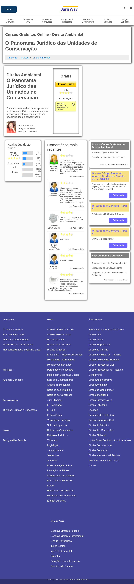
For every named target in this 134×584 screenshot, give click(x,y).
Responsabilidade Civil (101, 420)
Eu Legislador (54, 405)
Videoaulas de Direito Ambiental (107, 268)
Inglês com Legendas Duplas (63, 374)
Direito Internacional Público (104, 455)
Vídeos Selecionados (59, 334)
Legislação (53, 445)
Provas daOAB (28, 20)
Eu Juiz (51, 410)
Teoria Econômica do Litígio (103, 460)
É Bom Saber (54, 415)
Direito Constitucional (100, 445)
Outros (92, 465)
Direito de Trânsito (98, 425)
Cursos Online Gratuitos (60, 329)
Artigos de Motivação (59, 384)
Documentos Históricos (60, 480)
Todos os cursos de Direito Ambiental (109, 263)
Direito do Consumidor (100, 390)
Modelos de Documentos (61, 359)
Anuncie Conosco (13, 379)
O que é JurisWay (13, 329)
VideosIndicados (107, 20)
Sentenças (53, 455)
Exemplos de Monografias (61, 495)
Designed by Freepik (14, 440)
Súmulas (52, 460)
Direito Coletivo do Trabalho (103, 359)
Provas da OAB (55, 339)
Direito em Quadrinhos (59, 465)
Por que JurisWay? (13, 334)
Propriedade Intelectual (101, 415)
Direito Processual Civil (101, 364)
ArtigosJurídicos (125, 20)
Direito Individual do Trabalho (104, 354)
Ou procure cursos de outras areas (113, 164)
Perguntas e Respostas (60, 369)
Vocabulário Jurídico (58, 420)
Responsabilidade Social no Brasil (22, 349)
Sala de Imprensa (57, 425)
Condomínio (95, 374)
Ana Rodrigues (25, 125)
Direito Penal (95, 339)
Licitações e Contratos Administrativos (109, 440)
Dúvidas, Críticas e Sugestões (20, 410)
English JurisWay (56, 500)
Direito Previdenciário (100, 400)
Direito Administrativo (100, 379)
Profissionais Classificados (18, 344)
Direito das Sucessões (100, 430)
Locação (93, 410)
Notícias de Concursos (59, 394)
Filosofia (55, 556)
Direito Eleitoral (96, 435)
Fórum (50, 485)
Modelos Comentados (59, 364)
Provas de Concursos (59, 344)
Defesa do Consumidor (60, 430)
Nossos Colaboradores (16, 339)
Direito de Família (98, 349)
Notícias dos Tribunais (59, 390)
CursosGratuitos (10, 20)
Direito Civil (94, 334)
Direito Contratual (98, 450)
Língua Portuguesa (61, 541)
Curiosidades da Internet (60, 475)
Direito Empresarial (99, 344)
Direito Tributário (97, 405)
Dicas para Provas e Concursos (64, 354)
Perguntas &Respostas (67, 20)
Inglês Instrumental (61, 551)
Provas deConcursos (47, 20)
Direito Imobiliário (98, 394)
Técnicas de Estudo (62, 566)
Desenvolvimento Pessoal (65, 530)
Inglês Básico (58, 546)
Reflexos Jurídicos (57, 435)
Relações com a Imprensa (65, 561)
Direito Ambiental (41, 57)
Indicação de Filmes (58, 470)
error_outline (73, 104)
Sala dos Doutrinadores (60, 379)
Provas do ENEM (56, 349)
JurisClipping (54, 400)
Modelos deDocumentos (88, 20)
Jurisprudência (55, 450)
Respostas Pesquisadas (60, 490)
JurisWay (12, 57)
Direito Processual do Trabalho (105, 369)
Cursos (25, 57)
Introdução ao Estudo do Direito (106, 329)
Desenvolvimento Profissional (67, 536)
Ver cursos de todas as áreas (115, 280)
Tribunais (52, 440)
